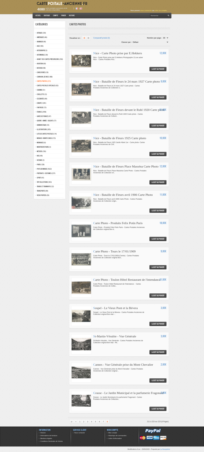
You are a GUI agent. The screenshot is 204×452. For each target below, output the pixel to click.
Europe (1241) (41, 103)
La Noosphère (165, 449)
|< (71, 422)
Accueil (38, 15)
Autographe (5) (42, 50)
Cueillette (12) (42, 94)
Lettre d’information (115, 438)
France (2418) (41, 112)
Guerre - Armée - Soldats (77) (46, 121)
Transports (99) (42, 191)
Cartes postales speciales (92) (48, 86)
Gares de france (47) (44, 116)
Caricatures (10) (42, 72)
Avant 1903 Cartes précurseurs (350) (50, 59)
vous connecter (146, 10)
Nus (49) (40, 156)
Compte (55, 15)
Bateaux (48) (41, 68)
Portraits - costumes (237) (46, 173)
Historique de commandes (117, 435)
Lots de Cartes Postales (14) (47, 134)
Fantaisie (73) (41, 107)
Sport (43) (40, 178)
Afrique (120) (41, 33)
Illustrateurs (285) (44, 129)
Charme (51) (41, 90)
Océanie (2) (40, 160)
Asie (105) (40, 46)
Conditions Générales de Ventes (51, 441)
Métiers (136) (41, 151)
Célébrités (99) (42, 99)
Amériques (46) (42, 37)
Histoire (72, 15)
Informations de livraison (48, 435)
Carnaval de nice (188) (45, 77)
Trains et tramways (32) (45, 186)
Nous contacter (79, 433)
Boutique (47, 15)
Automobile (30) (42, 55)
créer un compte (161, 10)
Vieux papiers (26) (43, 195)
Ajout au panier (158, 69)
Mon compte (112, 433)
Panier (63, 15)
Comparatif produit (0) (101, 38)
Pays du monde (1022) (44, 169)
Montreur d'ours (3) (44, 147)
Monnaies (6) (41, 143)
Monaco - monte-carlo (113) (46, 138)
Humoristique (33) (43, 125)
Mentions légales (46, 438)
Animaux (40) (41, 42)
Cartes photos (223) (44, 81)
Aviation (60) (41, 64)
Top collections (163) (44, 182)
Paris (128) (40, 165)
